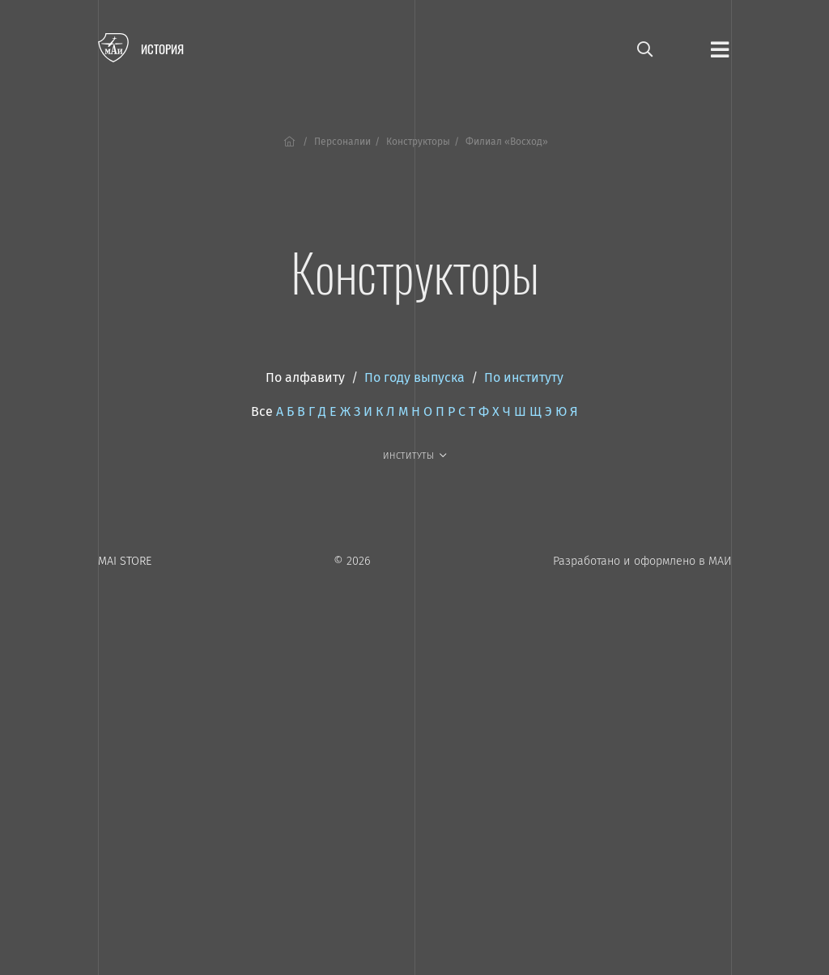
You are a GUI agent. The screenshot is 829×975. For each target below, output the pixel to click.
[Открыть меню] (720, 48)
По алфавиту (305, 377)
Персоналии (342, 141)
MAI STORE (124, 561)
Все (262, 411)
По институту (523, 377)
